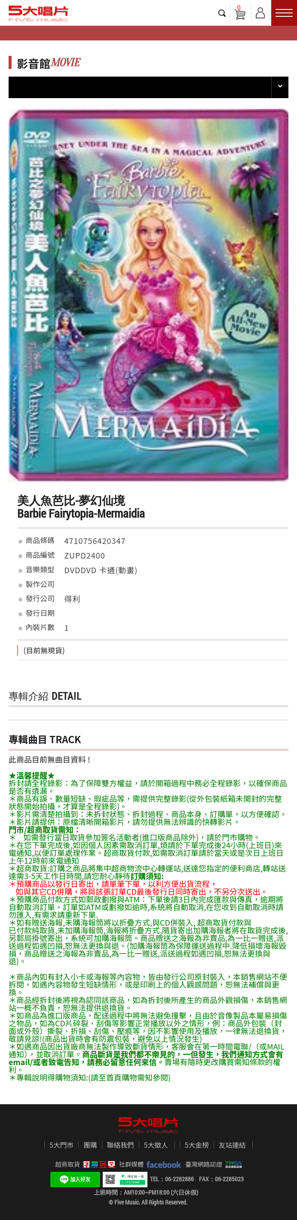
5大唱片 (39, 13)
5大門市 (61, 1145)
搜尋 (222, 13)
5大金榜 (197, 1145)
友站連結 (232, 1145)
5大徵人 (156, 1145)
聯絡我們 (120, 1145)
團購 (90, 1145)
